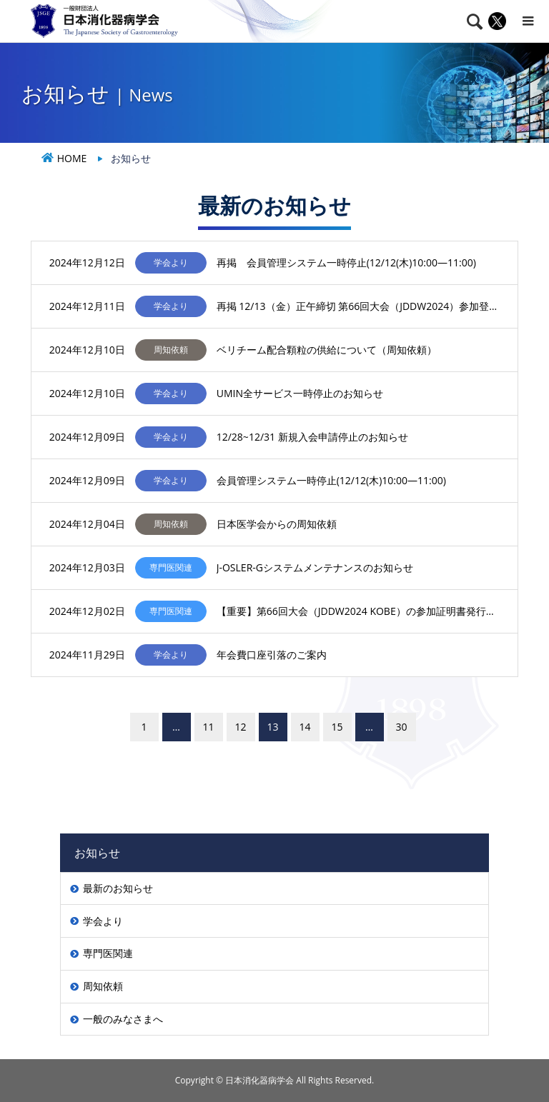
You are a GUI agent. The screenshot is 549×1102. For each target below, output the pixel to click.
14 (304, 726)
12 (240, 726)
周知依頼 (103, 986)
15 (336, 726)
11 (208, 726)
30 (401, 726)
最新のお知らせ (118, 888)
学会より (103, 921)
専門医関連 (108, 953)
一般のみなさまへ (123, 1019)
